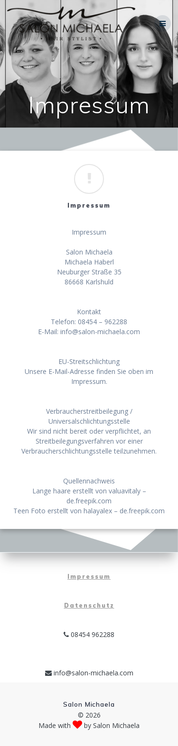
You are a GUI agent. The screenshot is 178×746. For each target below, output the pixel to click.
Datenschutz (89, 605)
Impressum (89, 576)
